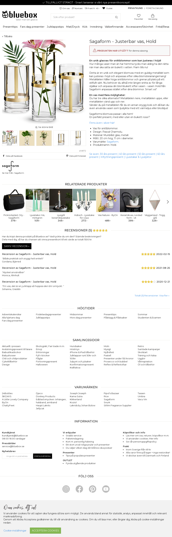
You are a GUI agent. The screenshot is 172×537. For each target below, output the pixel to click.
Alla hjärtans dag (11, 317)
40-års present (127, 153)
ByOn (5, 402)
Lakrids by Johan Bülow (82, 405)
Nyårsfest (109, 352)
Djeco (39, 393)
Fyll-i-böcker (43, 355)
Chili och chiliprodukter (14, 358)
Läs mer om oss (134, 435)
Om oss (64, 8)
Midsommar (76, 314)
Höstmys (74, 349)
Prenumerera (42, 456)
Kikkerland (76, 399)
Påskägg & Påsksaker (115, 317)
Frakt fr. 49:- (92, 8)
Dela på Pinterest (76, 155)
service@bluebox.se (13, 446)
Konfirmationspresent (82, 364)
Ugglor (141, 358)
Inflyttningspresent (112, 157)
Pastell (107, 355)
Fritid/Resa (162, 26)
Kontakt (77, 8)
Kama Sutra (76, 396)
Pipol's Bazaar (111, 393)
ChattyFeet (8, 405)
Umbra (141, 396)
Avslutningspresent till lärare (17, 349)
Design (6, 364)
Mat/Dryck (73, 26)
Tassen (141, 393)
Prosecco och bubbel (115, 361)
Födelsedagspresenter (48, 314)
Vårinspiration (145, 361)
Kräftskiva (75, 367)
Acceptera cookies (45, 530)
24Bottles (7, 393)
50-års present (146, 153)
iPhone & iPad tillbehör (82, 352)
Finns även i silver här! (102, 122)
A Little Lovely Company (15, 399)
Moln (106, 346)
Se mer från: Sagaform (13, 167)
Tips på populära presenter (80, 455)
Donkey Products (45, 396)
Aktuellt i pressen (11, 346)
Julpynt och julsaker (80, 361)
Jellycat (40, 408)
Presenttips (10, 26)
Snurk (107, 402)
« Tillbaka (7, 36)
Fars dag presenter (32, 26)
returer (148, 435)
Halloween (42, 364)
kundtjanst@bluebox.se (15, 435)
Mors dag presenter (81, 317)
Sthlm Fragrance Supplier (118, 405)
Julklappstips (55, 26)
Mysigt (107, 349)
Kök (84, 26)
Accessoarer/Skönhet (139, 26)
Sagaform (112, 141)
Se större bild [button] (44, 127)
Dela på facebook (12, 155)
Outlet (107, 8)
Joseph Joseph (78, 393)
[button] (6, 202)
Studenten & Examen (149, 317)
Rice (106, 396)
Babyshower (9, 355)
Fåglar (39, 358)
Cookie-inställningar (15, 530)
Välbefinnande (114, 26)
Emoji (39, 349)
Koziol (73, 402)
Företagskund (154, 8)
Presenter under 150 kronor (119, 358)
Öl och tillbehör (146, 364)
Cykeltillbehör (9, 361)
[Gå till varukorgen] (152, 15)
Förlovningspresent (46, 361)
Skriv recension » (16, 246)
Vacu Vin (142, 399)
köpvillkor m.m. (161, 435)
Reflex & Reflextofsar (115, 364)
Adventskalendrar (11, 314)
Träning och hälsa (147, 355)
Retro (141, 346)
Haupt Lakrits (43, 405)
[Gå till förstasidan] (19, 15)
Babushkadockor (11, 352)
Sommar (142, 314)
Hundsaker (76, 346)
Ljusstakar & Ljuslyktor (138, 157)
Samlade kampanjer (149, 349)
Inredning (96, 26)
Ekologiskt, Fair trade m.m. (50, 346)
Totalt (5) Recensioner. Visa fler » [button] (152, 295)
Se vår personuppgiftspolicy (141, 441)
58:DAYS (6, 396)
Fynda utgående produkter (81, 463)
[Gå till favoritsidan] (138, 15)
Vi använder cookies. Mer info (142, 438)
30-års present (108, 153)
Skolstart (142, 352)
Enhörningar (42, 352)
